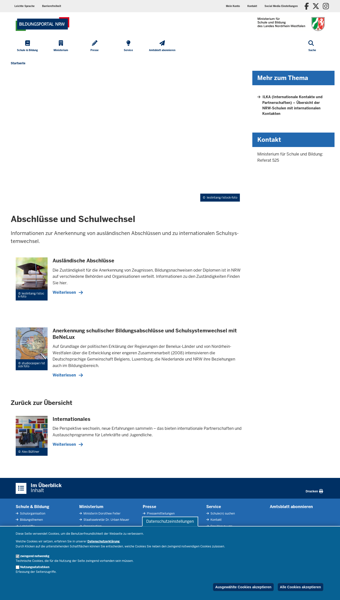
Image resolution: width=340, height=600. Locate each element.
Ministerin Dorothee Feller (102, 514)
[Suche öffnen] (312, 46)
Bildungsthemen (31, 520)
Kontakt (216, 520)
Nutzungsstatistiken (34, 567)
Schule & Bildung (32, 506)
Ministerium (91, 506)
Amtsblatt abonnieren (291, 506)
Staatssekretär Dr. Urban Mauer (106, 520)
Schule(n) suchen (222, 514)
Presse (149, 506)
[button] (281, 6)
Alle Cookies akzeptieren (300, 587)
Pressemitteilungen (160, 514)
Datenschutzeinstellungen (170, 521)
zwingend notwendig (34, 556)
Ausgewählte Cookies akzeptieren (243, 587)
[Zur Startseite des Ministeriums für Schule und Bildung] (42, 24)
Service (213, 506)
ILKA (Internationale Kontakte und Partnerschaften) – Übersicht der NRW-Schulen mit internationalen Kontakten (292, 105)
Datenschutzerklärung (103, 541)
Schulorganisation (32, 514)
